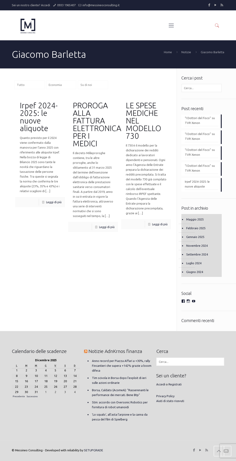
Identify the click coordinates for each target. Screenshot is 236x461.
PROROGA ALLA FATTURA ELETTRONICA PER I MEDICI (97, 124)
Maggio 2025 (195, 219)
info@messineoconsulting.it (101, 5)
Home (168, 52)
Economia (55, 84)
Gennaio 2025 (195, 236)
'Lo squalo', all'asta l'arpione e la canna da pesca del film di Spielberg (120, 417)
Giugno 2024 (194, 271)
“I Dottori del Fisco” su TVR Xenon (200, 120)
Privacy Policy (165, 396)
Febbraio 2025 (196, 228)
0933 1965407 (66, 5)
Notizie (186, 52)
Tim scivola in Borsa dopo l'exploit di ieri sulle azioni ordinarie (119, 380)
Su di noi (86, 84)
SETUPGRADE (93, 450)
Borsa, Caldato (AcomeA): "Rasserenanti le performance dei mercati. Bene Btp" (120, 392)
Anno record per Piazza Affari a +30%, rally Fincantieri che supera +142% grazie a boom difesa (121, 365)
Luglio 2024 (193, 263)
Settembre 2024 (197, 254)
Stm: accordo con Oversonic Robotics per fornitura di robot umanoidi (120, 405)
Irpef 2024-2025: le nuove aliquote (39, 116)
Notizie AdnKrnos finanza (115, 351)
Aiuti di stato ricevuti (170, 400)
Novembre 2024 (197, 245)
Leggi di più (54, 202)
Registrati (175, 384)
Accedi (45, 5)
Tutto (21, 84)
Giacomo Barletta (212, 52)
